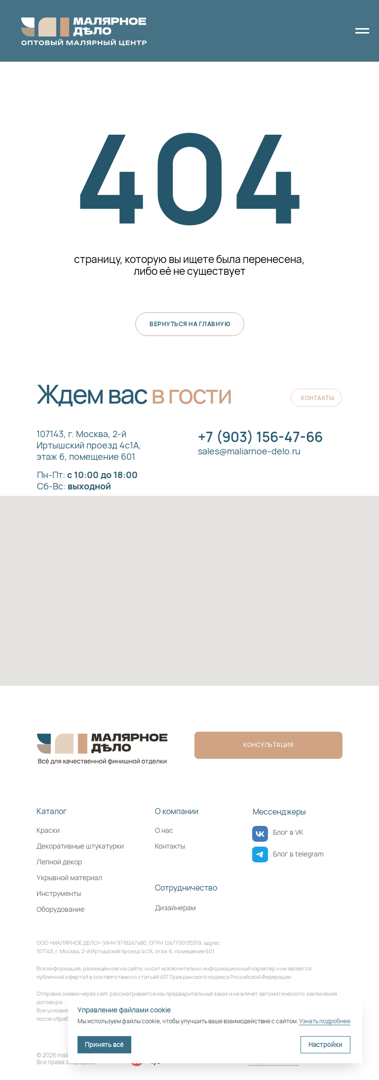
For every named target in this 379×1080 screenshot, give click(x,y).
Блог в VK (288, 832)
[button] (268, 745)
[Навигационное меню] (362, 31)
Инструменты (59, 893)
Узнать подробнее (324, 1021)
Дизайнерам (175, 907)
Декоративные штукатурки (80, 846)
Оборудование (60, 909)
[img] (260, 834)
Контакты (170, 846)
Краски (48, 830)
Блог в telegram (298, 853)
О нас (164, 830)
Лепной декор (59, 861)
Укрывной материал (69, 877)
